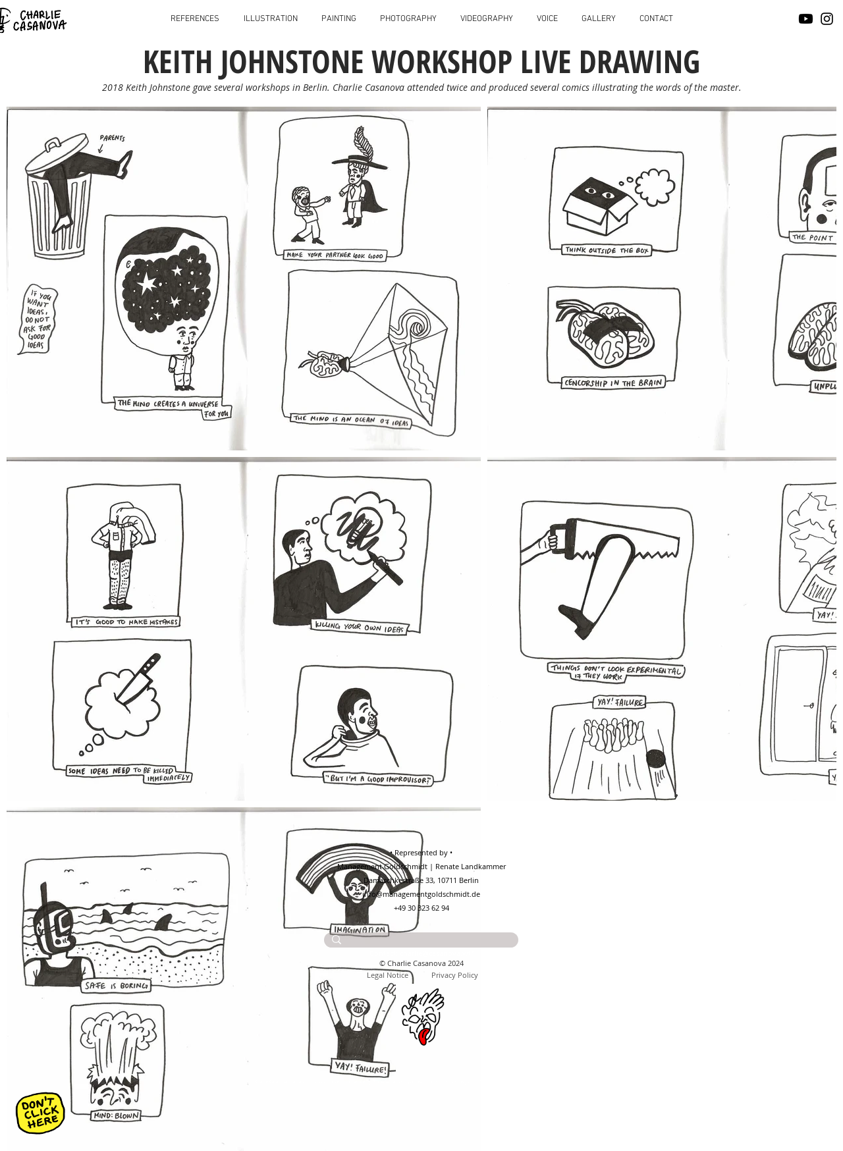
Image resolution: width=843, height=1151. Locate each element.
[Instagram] (827, 19)
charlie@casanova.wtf (437, 953)
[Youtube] (806, 19)
